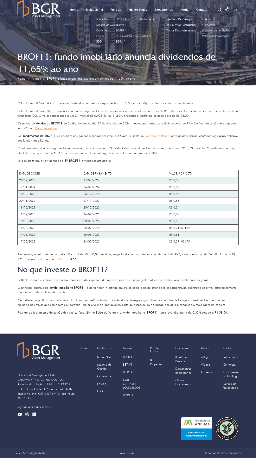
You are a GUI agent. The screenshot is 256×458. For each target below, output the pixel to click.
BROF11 (128, 357)
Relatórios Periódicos (182, 359)
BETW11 (128, 364)
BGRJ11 (128, 395)
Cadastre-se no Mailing (231, 374)
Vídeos (205, 364)
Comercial (229, 364)
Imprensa (207, 372)
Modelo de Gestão (104, 366)
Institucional (94, 9)
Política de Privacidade (230, 386)
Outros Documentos (183, 382)
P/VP (61, 259)
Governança (105, 376)
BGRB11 (128, 372)
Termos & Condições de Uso (31, 453)
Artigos (36, 78)
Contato (202, 9)
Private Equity (138, 9)
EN (237, 10)
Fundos (116, 9)
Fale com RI (230, 357)
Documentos (164, 9)
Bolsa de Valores (46, 128)
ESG (100, 391)
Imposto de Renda (157, 136)
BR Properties (156, 362)
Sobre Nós (104, 357)
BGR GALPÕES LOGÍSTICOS (131, 384)
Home (74, 9)
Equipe (101, 384)
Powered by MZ (125, 453)
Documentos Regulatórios (183, 371)
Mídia (185, 9)
